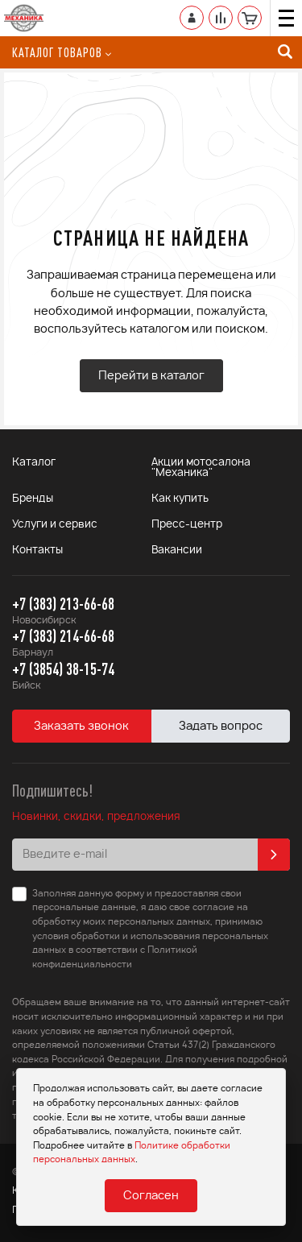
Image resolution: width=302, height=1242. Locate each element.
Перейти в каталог (151, 376)
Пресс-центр (186, 525)
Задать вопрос (221, 726)
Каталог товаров (61, 52)
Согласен (151, 1196)
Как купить (180, 499)
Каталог (34, 462)
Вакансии (176, 550)
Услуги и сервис (54, 525)
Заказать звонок (81, 726)
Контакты (37, 550)
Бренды (32, 499)
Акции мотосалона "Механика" (200, 467)
